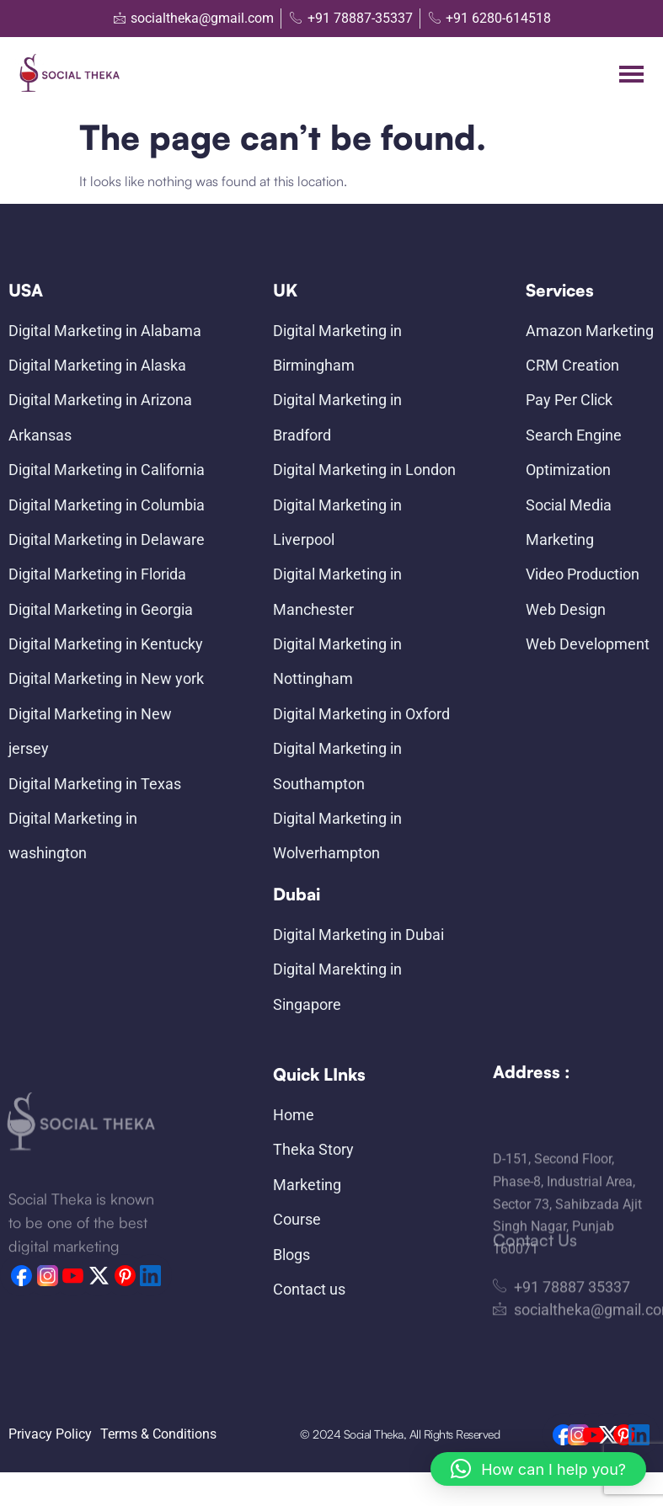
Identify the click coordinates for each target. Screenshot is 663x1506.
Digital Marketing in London (364, 469)
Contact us (309, 1289)
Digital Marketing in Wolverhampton (337, 835)
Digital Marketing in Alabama (104, 330)
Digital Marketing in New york (106, 678)
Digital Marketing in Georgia (100, 609)
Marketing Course (307, 1202)
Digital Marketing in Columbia (106, 505)
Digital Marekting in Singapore (337, 986)
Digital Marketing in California (106, 469)
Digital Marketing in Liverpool (337, 522)
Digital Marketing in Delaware (106, 539)
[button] (538, 1469)
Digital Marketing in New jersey (90, 731)
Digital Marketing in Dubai (358, 934)
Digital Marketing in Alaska (97, 365)
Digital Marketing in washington (72, 835)
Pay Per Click (569, 400)
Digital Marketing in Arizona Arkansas (100, 417)
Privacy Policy (50, 1434)
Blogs (291, 1254)
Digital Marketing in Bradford (337, 417)
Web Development (588, 644)
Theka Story (313, 1149)
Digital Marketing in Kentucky (105, 644)
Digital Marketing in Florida (97, 574)
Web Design (566, 609)
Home (293, 1115)
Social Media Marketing (569, 522)
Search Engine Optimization (574, 452)
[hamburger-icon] (631, 74)
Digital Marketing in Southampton (337, 766)
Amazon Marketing (590, 330)
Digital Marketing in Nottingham (337, 661)
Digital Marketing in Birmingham (337, 348)
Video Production (582, 574)
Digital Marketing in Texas (94, 784)
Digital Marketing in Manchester (337, 591)
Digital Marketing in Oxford (361, 714)
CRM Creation (572, 365)
